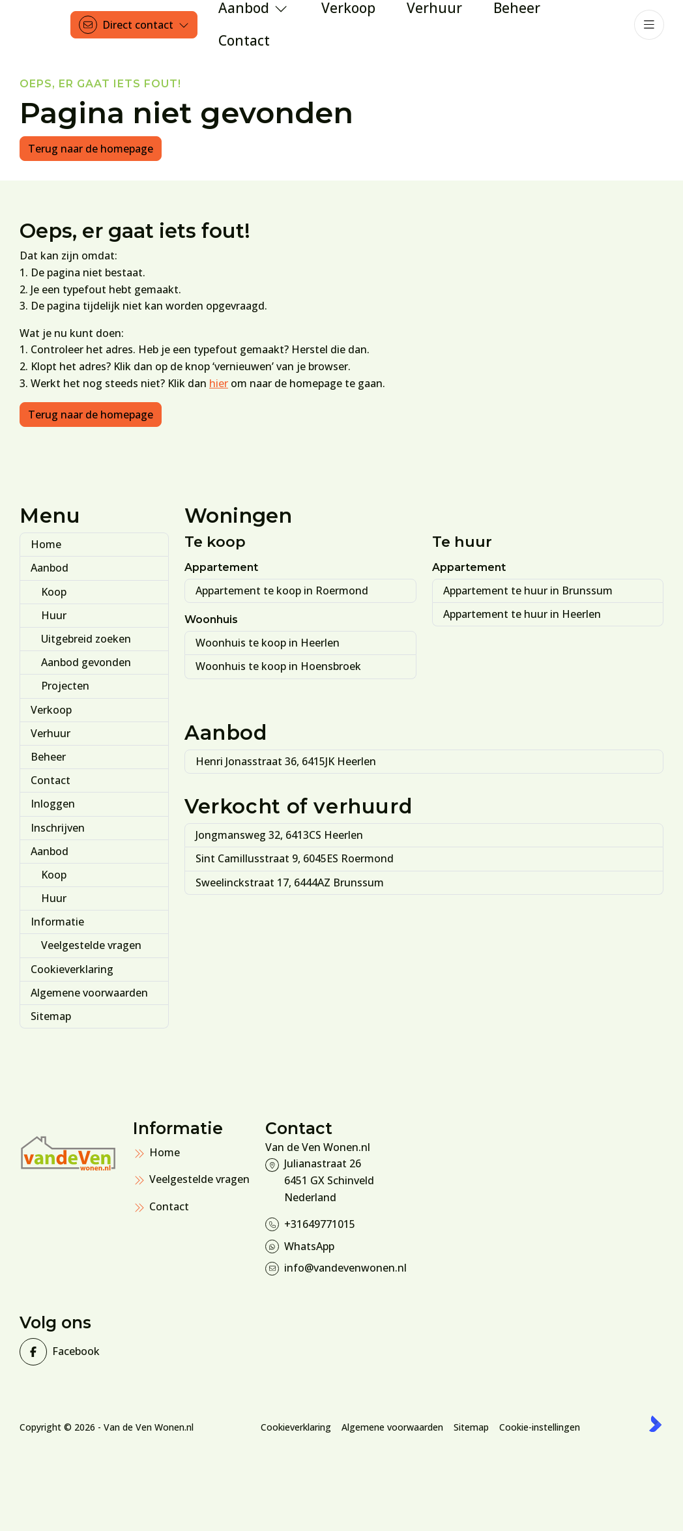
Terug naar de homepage (90, 148)
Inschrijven (58, 828)
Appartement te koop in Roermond (282, 590)
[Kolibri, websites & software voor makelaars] (655, 1424)
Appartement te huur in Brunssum (528, 590)
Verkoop (51, 710)
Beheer (48, 757)
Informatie (57, 921)
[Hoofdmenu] (649, 25)
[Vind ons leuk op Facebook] (72, 1351)
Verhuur (50, 733)
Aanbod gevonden (86, 662)
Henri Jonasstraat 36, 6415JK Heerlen (286, 761)
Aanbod (49, 568)
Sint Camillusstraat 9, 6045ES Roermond (295, 858)
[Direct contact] (133, 24)
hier (218, 383)
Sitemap (51, 1016)
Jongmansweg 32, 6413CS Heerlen (279, 835)
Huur (53, 615)
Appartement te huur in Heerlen (522, 614)
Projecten (65, 685)
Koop (53, 592)
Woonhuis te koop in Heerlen (268, 642)
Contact (50, 780)
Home (46, 544)
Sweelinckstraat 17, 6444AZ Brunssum (290, 882)
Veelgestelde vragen (91, 945)
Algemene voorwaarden (89, 992)
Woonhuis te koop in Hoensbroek (278, 666)
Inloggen (53, 803)
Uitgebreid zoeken (86, 639)
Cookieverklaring (72, 969)
